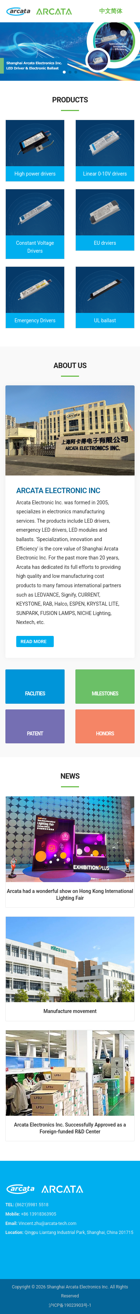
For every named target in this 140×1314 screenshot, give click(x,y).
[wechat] (33, 1250)
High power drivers (35, 174)
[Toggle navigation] (133, 11)
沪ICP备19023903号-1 (70, 1305)
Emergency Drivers (35, 320)
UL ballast (105, 320)
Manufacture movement (69, 1011)
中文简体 (110, 11)
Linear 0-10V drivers (105, 174)
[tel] (7, 1250)
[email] (20, 1250)
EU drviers (105, 243)
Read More (35, 641)
